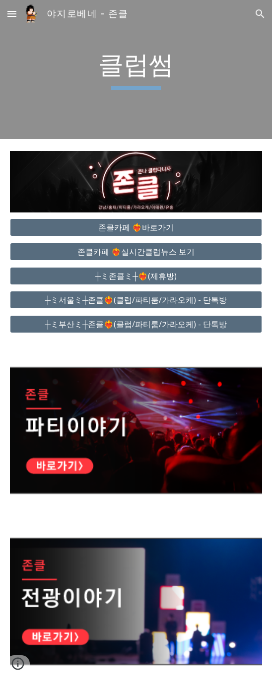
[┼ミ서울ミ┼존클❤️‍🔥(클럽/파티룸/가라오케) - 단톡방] (135, 299)
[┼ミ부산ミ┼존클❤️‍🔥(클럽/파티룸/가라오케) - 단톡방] (135, 324)
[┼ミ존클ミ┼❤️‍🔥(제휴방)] (135, 276)
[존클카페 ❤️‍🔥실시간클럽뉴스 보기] (135, 251)
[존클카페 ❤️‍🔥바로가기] (135, 227)
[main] (136, 69)
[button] (12, 13)
